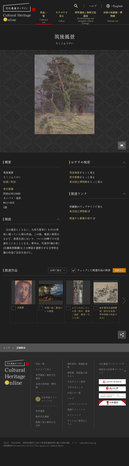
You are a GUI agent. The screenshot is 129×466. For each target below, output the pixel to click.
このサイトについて (77, 403)
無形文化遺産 (42, 416)
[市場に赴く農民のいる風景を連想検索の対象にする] (41, 308)
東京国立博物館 (78, 182)
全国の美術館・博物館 (112, 17)
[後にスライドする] (122, 301)
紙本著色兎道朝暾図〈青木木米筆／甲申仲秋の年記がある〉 (108, 312)
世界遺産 (40, 410)
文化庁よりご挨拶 (76, 381)
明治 (13, 182)
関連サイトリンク (76, 409)
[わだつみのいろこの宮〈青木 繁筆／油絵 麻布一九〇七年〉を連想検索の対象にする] (68, 308)
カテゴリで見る (61, 17)
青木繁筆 (8, 189)
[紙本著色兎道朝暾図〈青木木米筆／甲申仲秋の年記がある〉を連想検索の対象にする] (96, 308)
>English (114, 6)
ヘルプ (93, 6)
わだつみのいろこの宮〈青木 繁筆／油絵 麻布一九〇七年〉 (81, 312)
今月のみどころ (75, 387)
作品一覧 (43, 17)
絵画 (5, 182)
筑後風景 (74, 172)
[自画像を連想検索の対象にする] (13, 308)
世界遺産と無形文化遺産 (85, 18)
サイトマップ (74, 415)
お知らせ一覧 (74, 392)
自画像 (20, 307)
